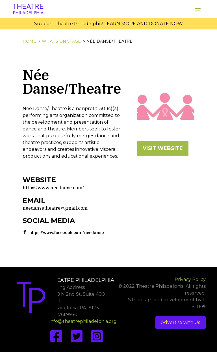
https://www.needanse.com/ (53, 187)
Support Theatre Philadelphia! (68, 23)
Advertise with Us (180, 322)
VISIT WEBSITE (163, 148)
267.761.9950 (63, 314)
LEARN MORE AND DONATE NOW (143, 23)
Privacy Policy (190, 279)
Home (29, 41)
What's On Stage (61, 41)
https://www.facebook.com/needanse (66, 232)
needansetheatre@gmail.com (55, 208)
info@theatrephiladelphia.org (83, 321)
